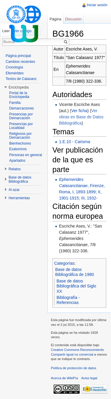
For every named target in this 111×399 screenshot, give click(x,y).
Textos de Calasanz (21, 79)
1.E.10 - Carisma (74, 141)
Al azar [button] (14, 190)
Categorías (64, 263)
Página (55, 19)
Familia (15, 103)
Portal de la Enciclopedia (19, 95)
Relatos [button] (15, 169)
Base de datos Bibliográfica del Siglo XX (76, 286)
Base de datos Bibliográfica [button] (20, 179)
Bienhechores (20, 143)
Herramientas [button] (19, 198)
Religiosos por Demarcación (20, 136)
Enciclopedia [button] (19, 87)
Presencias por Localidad (21, 126)
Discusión (73, 19)
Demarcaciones (21, 108)
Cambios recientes (20, 62)
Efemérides (15, 73)
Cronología (14, 67)
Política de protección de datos (73, 368)
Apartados (17, 160)
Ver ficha (79, 110)
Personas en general (25, 155)
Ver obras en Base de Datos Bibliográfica (81, 116)
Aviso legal (89, 378)
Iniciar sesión (97, 5)
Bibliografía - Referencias (68, 300)
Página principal (18, 56)
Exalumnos (18, 149)
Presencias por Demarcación (21, 116)
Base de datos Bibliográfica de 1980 (74, 272)
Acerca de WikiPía (64, 378)
